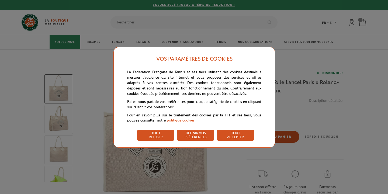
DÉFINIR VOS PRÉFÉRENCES (196, 135)
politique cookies (181, 120)
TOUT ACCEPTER (235, 135)
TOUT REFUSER (156, 135)
